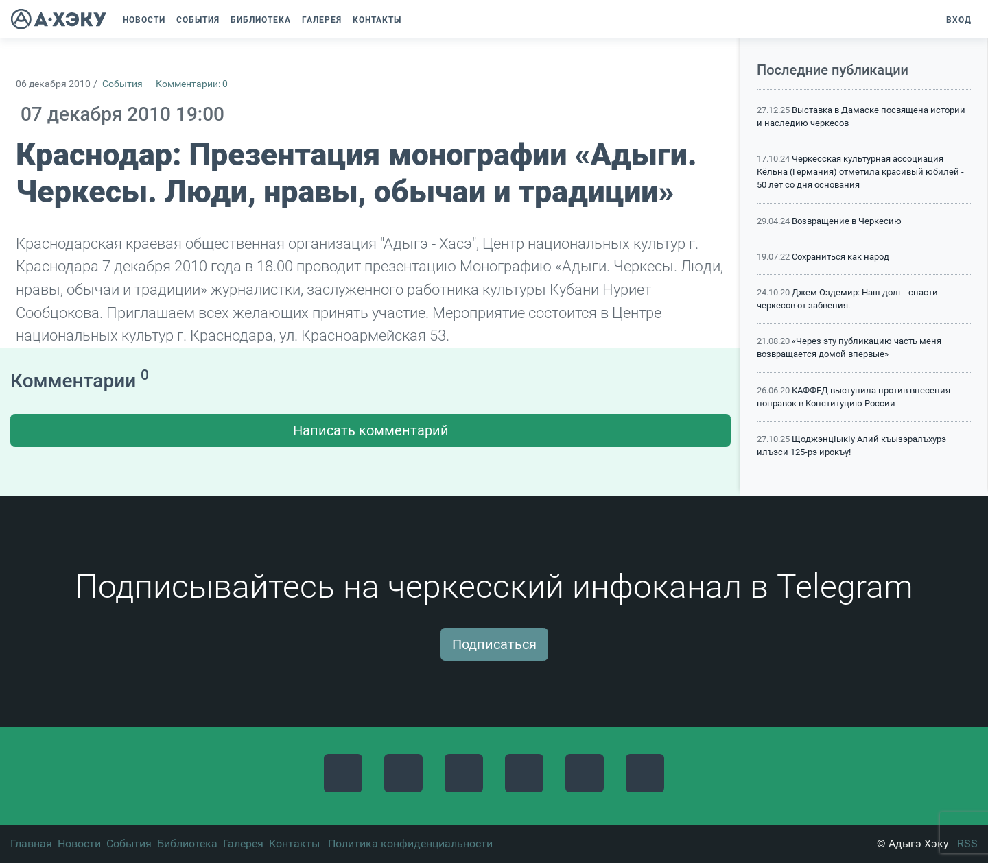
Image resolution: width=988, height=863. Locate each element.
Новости (79, 843)
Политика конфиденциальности (410, 843)
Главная (31, 843)
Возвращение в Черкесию (847, 221)
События (122, 84)
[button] (414, 20)
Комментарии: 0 (192, 84)
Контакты (294, 843)
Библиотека (187, 843)
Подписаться (494, 644)
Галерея (243, 843)
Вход (959, 20)
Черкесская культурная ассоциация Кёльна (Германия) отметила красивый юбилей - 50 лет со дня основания (860, 172)
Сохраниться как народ (840, 257)
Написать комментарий (371, 430)
